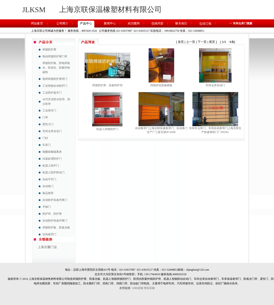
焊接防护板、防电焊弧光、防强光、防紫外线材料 (56, 67)
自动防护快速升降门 (54, 220)
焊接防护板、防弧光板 (56, 227)
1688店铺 (137, 288)
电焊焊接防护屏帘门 (54, 78)
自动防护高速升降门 (54, 200)
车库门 (46, 145)
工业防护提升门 (52, 92)
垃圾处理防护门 (52, 158)
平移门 (46, 206)
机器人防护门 (50, 165)
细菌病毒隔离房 (52, 151)
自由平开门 (49, 179)
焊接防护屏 (49, 49)
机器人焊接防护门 (107, 129)
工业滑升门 (49, 110)
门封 (45, 138)
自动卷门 (47, 186)
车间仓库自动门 (52, 131)
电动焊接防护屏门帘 (54, 56)
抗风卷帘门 (49, 234)
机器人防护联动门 (53, 172)
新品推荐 (47, 193)
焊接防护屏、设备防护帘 (107, 85)
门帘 (45, 117)
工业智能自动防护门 (54, 85)
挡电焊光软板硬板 (161, 85)
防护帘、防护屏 (52, 213)
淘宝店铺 (149, 288)
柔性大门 (47, 124)
